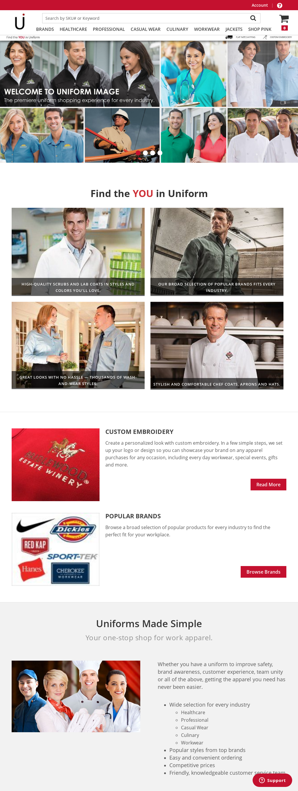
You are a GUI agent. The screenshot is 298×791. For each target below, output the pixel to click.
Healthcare (73, 29)
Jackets (234, 29)
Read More (268, 435)
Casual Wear (146, 29)
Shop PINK (260, 29)
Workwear (207, 29)
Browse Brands (263, 522)
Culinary (177, 29)
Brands (45, 29)
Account (260, 5)
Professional (109, 29)
